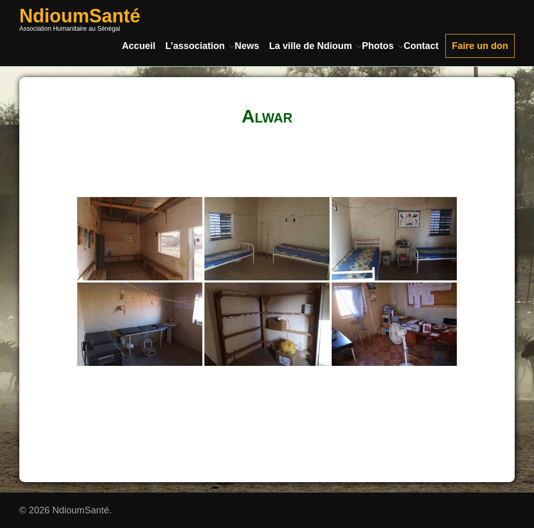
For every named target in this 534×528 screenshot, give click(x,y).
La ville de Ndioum (310, 46)
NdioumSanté (79, 16)
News (247, 46)
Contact (421, 46)
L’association (195, 46)
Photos (378, 46)
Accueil (138, 46)
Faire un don (480, 46)
